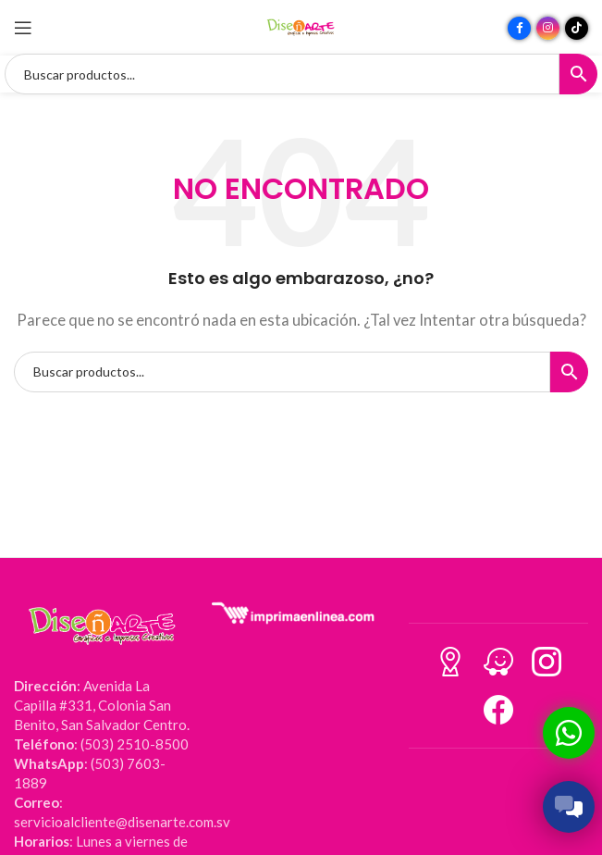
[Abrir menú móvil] (23, 27)
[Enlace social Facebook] (519, 28)
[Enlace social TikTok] (576, 28)
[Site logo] (301, 26)
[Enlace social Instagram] (547, 28)
